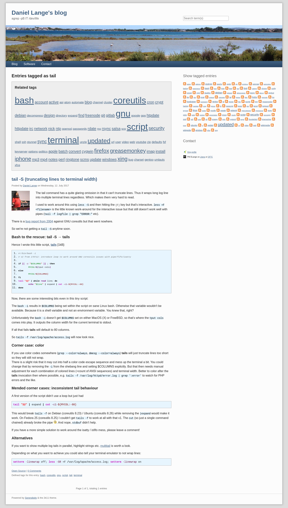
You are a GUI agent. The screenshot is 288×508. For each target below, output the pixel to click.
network (40, 128)
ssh (24, 142)
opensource (259, 110)
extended (222, 97)
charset (139, 159)
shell (18, 142)
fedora (238, 97)
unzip (83, 142)
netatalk (223, 110)
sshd (199, 119)
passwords (80, 128)
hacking (185, 106)
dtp (188, 97)
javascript (229, 106)
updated (99, 140)
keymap (185, 110)
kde (247, 106)
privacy (224, 115)
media (204, 110)
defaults (157, 142)
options (33, 151)
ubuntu (194, 125)
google (135, 115)
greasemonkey (128, 151)
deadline (207, 93)
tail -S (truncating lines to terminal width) (54, 179)
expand (73, 115)
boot (230, 88)
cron (150, 102)
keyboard (265, 106)
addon (189, 84)
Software (29, 64)
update (95, 159)
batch (63, 151)
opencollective (246, 110)
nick (51, 128)
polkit (193, 115)
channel (98, 102)
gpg (143, 115)
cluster (108, 102)
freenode (92, 115)
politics (43, 151)
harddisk (196, 106)
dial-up (261, 93)
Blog (14, 64)
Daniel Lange (30, 185)
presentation (213, 115)
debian (20, 115)
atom (67, 102)
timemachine (266, 119)
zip (149, 142)
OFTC (210, 157)
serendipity (267, 115)
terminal (63, 140)
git (103, 115)
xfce (17, 165)
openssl (67, 128)
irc (31, 128)
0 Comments (34, 468)
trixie (184, 125)
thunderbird (253, 119)
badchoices (196, 88)
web (132, 142)
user (118, 142)
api (61, 102)
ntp (58, 128)
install (160, 151)
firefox (101, 151)
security (157, 128)
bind (215, 88)
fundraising (204, 102)
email (202, 97)
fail (230, 97)
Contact (46, 64)
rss (99, 128)
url (112, 142)
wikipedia (187, 130)
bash (24, 100)
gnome (231, 102)
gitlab (110, 115)
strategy (215, 119)
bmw (222, 88)
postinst (202, 115)
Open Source (19, 468)
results (233, 115)
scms (84, 159)
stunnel (32, 142)
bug (130, 159)
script (137, 127)
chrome (264, 88)
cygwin (87, 151)
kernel (255, 106)
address (198, 84)
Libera (202, 157)
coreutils (129, 100)
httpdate (21, 128)
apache (219, 84)
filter (246, 97)
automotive (267, 84)
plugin (270, 110)
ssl (206, 119)
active (54, 102)
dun (195, 97)
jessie (240, 106)
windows (109, 159)
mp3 (35, 159)
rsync (106, 128)
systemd (233, 119)
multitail (105, 443)
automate (78, 102)
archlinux (245, 84)
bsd (238, 88)
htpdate (153, 115)
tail (70, 472)
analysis (208, 84)
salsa (116, 128)
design (49, 115)
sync (42, 141)
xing (123, 159)
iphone (23, 159)
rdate (92, 128)
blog (88, 102)
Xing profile (192, 152)
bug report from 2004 (39, 220)
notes (52, 159)
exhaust (211, 97)
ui (202, 125)
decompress (35, 115)
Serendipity (31, 495)
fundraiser (191, 101)
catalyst (254, 88)
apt (236, 84)
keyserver (21, 151)
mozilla (213, 110)
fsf (164, 142)
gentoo (149, 159)
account (41, 102)
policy (185, 115)
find (81, 115)
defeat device (241, 93)
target (242, 119)
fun (273, 97)
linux (195, 110)
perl (61, 159)
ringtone (72, 159)
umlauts (159, 159)
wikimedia (265, 125)
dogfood (271, 93)
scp (123, 128)
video (125, 142)
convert (75, 151)
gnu (123, 113)
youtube (141, 142)
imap (151, 151)
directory (61, 115)
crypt (159, 102)
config (273, 88)
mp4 (44, 159)
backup (185, 88)
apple (53, 151)
